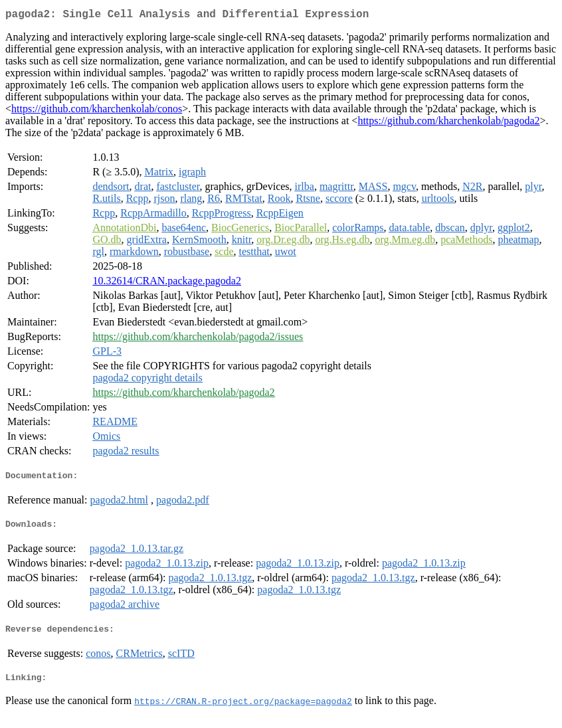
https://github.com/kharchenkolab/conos (96, 111)
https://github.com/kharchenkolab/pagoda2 (448, 123)
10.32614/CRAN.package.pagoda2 (166, 283)
